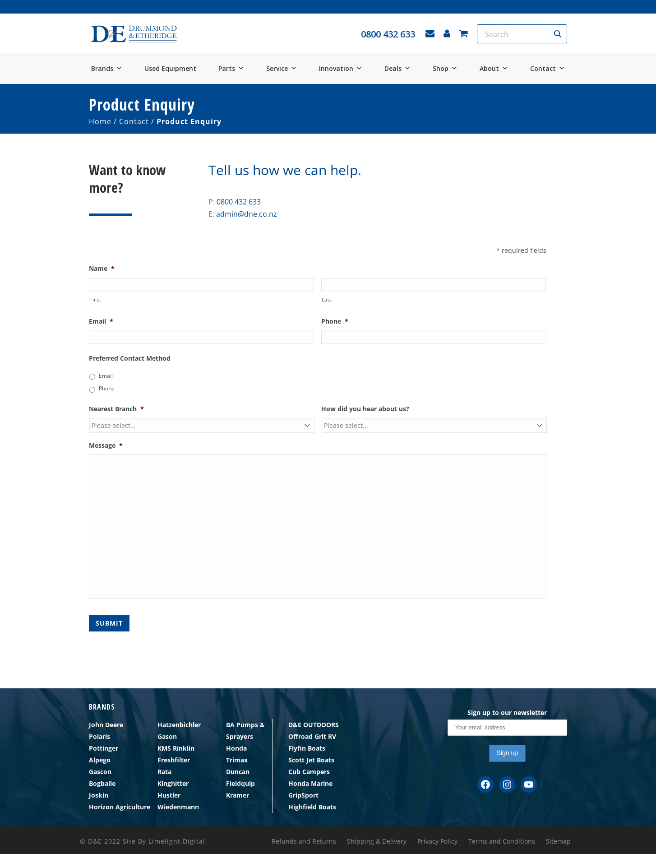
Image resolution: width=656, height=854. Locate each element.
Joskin (98, 795)
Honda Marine (310, 783)
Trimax (237, 760)
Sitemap (558, 841)
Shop (445, 68)
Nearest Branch (116, 409)
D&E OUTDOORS (313, 724)
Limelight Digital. (178, 841)
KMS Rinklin (175, 748)
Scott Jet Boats (311, 760)
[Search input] (516, 34)
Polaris (99, 736)
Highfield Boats (312, 807)
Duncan (237, 771)
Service (281, 68)
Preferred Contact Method (130, 358)
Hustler (168, 795)
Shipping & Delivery (377, 841)
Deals (397, 68)
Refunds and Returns (304, 841)
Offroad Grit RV (312, 736)
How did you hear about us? (365, 409)
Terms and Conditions (501, 841)
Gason (167, 736)
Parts (231, 68)
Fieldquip (240, 783)
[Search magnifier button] (557, 34)
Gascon (100, 771)
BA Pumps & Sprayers (245, 730)
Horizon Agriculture (119, 807)
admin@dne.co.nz (246, 214)
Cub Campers (309, 771)
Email (101, 321)
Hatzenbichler (179, 724)
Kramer (237, 795)
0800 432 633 (239, 202)
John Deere (106, 724)
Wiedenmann (178, 807)
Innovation (340, 68)
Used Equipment (170, 68)
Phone (334, 321)
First (95, 299)
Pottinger (103, 748)
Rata (164, 771)
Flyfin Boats (306, 748)
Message (106, 445)
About (494, 68)
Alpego (100, 760)
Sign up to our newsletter (507, 712)
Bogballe (102, 783)
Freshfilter (173, 760)
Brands (106, 68)
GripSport (303, 795)
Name (102, 269)
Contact (547, 68)
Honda (236, 748)
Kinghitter (173, 783)
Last (327, 299)
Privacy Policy (437, 841)
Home (100, 121)
